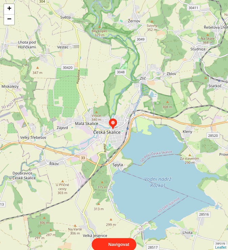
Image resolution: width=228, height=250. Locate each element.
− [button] (9, 20)
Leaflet (220, 241)
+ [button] (9, 9)
